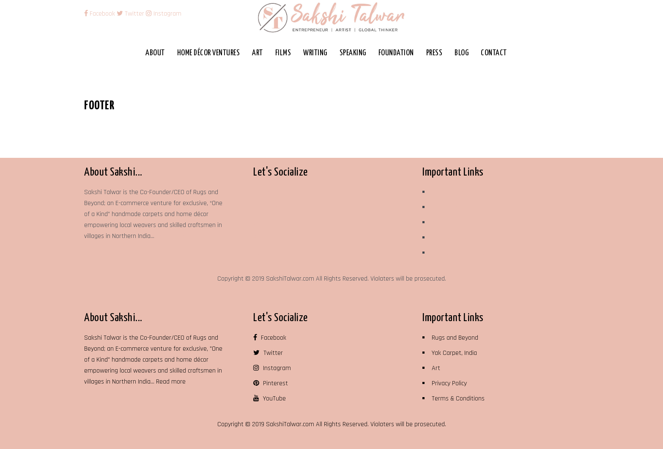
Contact (494, 53)
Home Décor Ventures (208, 53)
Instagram (163, 13)
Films (283, 53)
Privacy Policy (449, 237)
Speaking (353, 53)
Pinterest (269, 237)
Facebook (100, 13)
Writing (315, 53)
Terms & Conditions (458, 253)
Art (257, 53)
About (155, 53)
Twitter (130, 13)
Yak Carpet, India (454, 207)
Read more (171, 236)
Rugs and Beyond (455, 192)
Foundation (396, 53)
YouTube (268, 253)
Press (434, 53)
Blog (461, 53)
